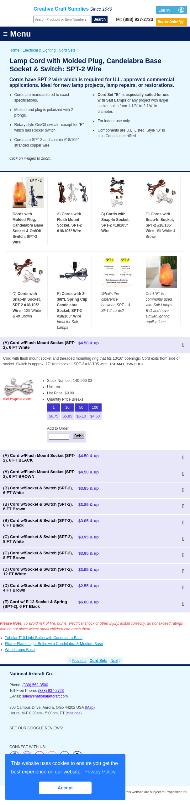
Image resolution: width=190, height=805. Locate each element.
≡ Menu (17, 33)
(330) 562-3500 (35, 685)
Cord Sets (67, 50)
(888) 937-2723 (51, 690)
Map (89, 707)
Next (114, 660)
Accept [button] (65, 787)
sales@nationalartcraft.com (45, 696)
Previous (79, 660)
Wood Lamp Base (20, 650)
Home (14, 50)
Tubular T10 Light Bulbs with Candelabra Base (43, 638)
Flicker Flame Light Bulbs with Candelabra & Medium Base (54, 644)
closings (73, 713)
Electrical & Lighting (39, 50)
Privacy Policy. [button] (100, 771)
